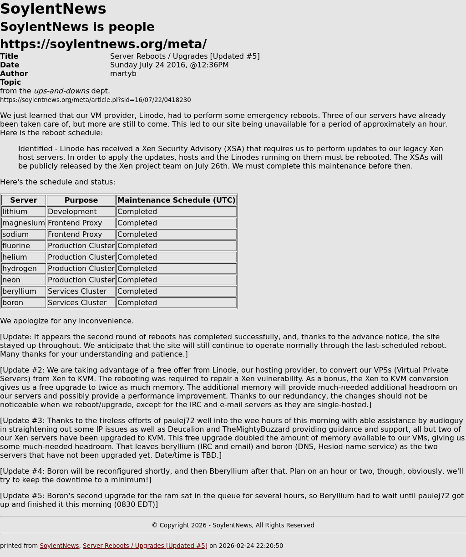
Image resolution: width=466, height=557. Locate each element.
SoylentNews (59, 545)
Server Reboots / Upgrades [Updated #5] (145, 545)
